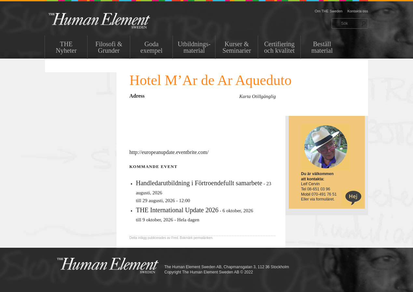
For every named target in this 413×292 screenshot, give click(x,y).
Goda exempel (152, 47)
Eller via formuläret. (318, 199)
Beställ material (322, 47)
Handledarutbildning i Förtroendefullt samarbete (199, 183)
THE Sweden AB (109, 20)
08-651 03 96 (318, 189)
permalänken (203, 238)
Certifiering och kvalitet (279, 47)
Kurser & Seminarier (237, 47)
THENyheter (66, 47)
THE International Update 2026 (177, 210)
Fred (174, 238)
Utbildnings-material (194, 47)
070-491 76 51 (324, 194)
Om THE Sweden (328, 11)
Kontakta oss (357, 11)
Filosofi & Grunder (108, 47)
